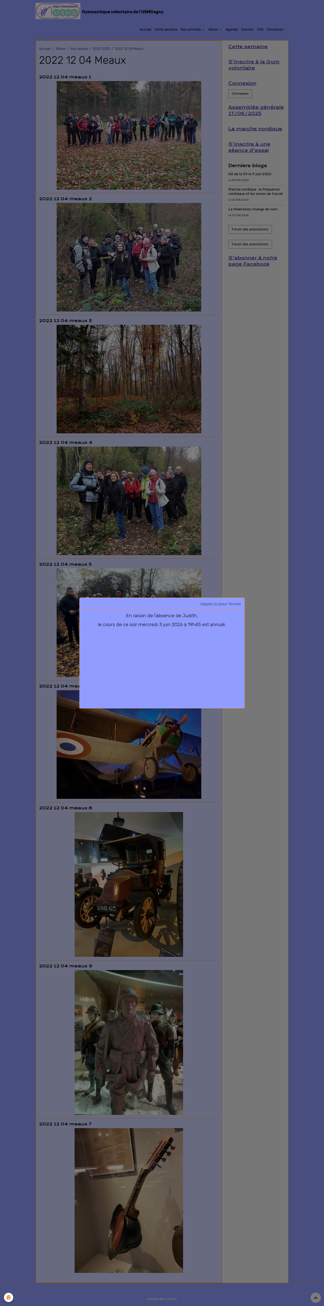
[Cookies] (8, 1297)
